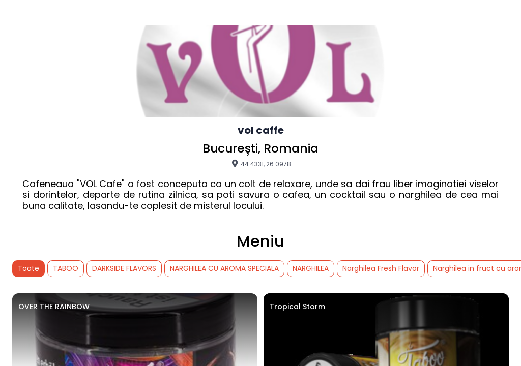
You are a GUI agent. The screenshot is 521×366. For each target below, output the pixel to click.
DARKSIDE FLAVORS (124, 268)
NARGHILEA (311, 268)
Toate (28, 268)
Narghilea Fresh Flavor (380, 268)
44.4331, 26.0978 (261, 164)
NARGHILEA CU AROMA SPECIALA (224, 268)
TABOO (65, 268)
